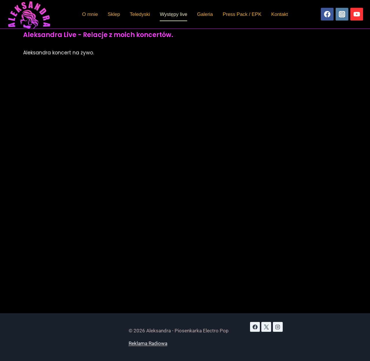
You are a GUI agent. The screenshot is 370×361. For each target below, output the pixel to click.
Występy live (173, 14)
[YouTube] (356, 14)
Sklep (114, 14)
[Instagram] (342, 14)
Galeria (205, 14)
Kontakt (279, 14)
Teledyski (140, 14)
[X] (266, 327)
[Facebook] (327, 14)
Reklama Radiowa (148, 343)
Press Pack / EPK (242, 14)
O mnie (90, 14)
